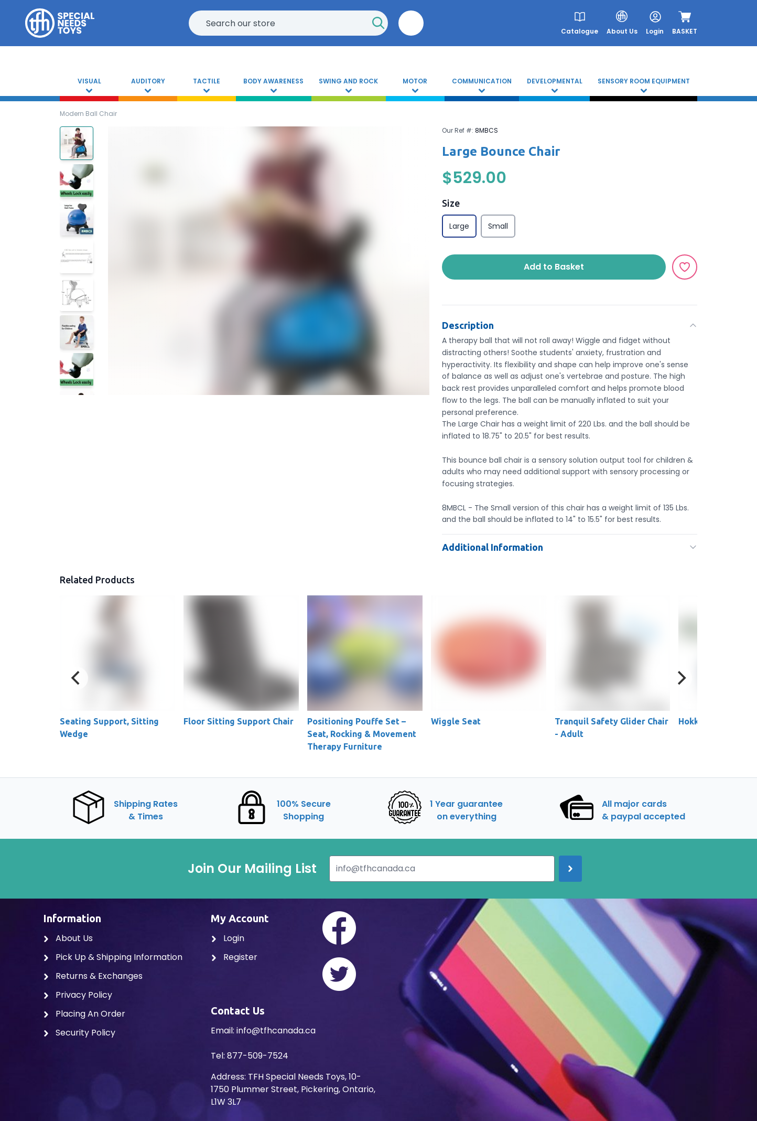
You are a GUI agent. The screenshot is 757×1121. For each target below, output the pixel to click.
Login (227, 938)
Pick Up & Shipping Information (112, 957)
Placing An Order (84, 1014)
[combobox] (288, 23)
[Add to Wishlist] (684, 267)
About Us (68, 938)
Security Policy (79, 1033)
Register (234, 957)
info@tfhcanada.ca (276, 1030)
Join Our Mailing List (252, 868)
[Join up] (570, 869)
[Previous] (76, 678)
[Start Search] (378, 23)
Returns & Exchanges (93, 976)
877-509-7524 (257, 1056)
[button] (411, 23)
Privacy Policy (77, 995)
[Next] (680, 678)
